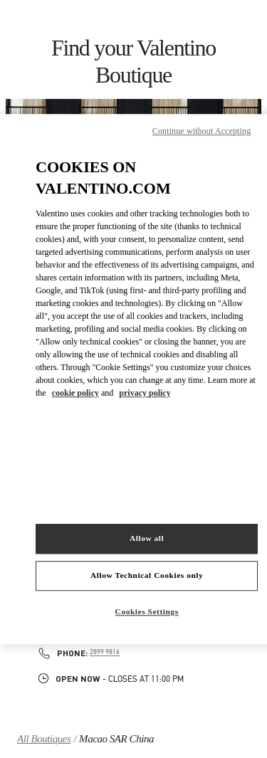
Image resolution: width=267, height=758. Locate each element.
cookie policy (75, 393)
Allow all (147, 538)
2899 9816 (105, 652)
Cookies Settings (147, 611)
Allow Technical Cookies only (146, 575)
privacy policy (144, 393)
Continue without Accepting (201, 131)
